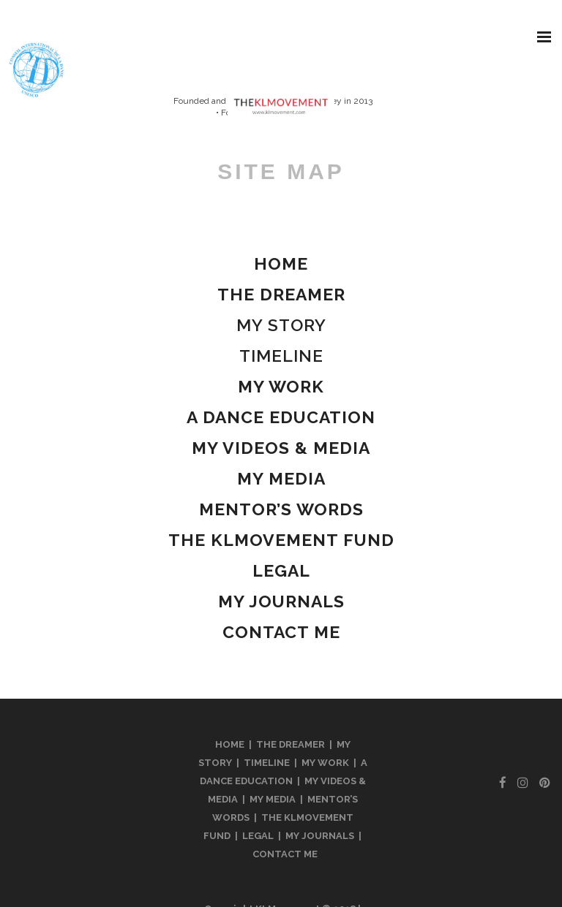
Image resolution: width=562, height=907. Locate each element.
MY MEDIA (273, 799)
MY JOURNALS (319, 835)
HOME (229, 744)
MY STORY (281, 325)
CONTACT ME (285, 854)
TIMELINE (281, 355)
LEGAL (258, 835)
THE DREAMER (290, 744)
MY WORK (325, 762)
